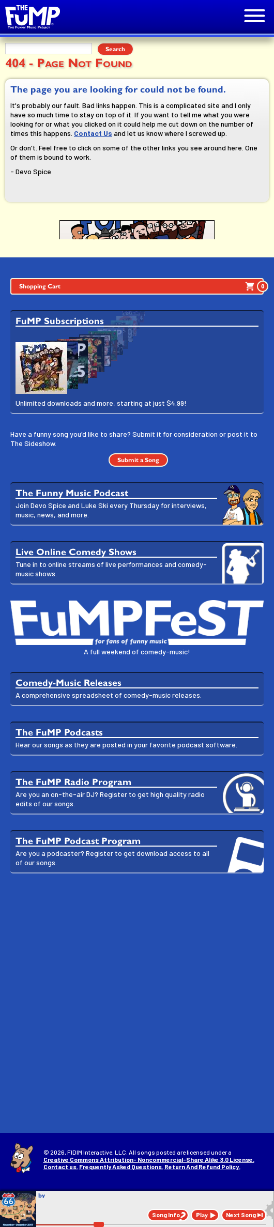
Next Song (241, 1214)
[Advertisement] (137, 961)
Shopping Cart (141, 286)
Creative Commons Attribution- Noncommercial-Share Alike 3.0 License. (148, 1159)
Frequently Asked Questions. (121, 1166)
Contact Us (93, 133)
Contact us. (60, 1166)
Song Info (166, 1214)
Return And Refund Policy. (202, 1166)
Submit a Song (138, 460)
